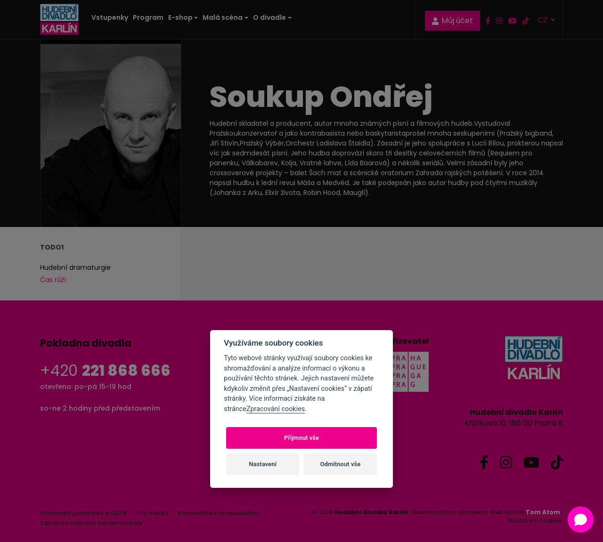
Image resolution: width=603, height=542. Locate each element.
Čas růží (53, 279)
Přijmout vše (301, 437)
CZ (543, 19)
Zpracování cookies (275, 409)
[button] (581, 520)
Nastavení (263, 464)
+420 (105, 370)
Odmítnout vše (340, 464)
